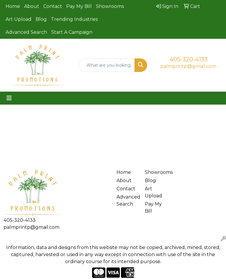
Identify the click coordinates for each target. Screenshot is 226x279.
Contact (52, 6)
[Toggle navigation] (9, 98)
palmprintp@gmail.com (188, 66)
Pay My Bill (79, 6)
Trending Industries (74, 19)
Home (13, 6)
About (31, 6)
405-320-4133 (188, 59)
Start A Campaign (71, 32)
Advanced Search (26, 32)
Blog (41, 19)
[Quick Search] (107, 65)
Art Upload (18, 19)
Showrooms (110, 6)
